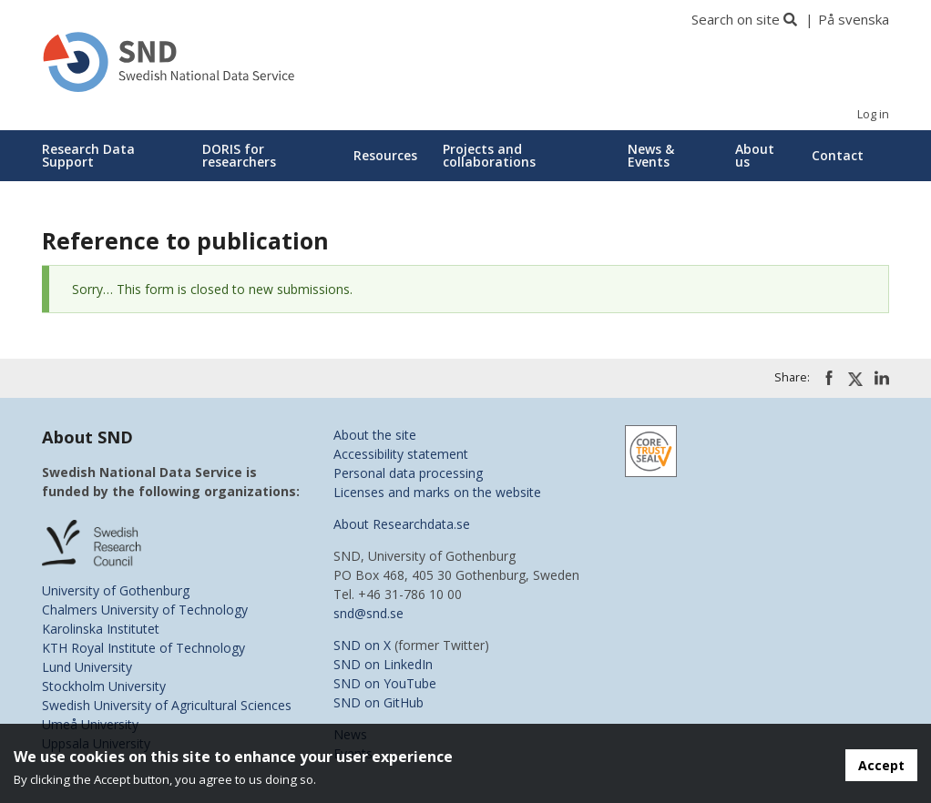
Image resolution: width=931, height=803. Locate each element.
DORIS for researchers (239, 155)
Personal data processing (408, 473)
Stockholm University (104, 686)
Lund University (87, 667)
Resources (385, 155)
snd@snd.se (368, 613)
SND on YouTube (384, 683)
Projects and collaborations (489, 155)
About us (754, 155)
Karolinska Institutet (100, 628)
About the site (374, 434)
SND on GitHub (378, 702)
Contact (838, 155)
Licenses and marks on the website (437, 492)
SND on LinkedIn (383, 664)
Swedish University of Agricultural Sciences (167, 705)
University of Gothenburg (115, 590)
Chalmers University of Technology (145, 609)
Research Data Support (88, 155)
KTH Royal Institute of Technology (143, 647)
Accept (881, 765)
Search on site (735, 19)
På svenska (853, 19)
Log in (873, 114)
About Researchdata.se (401, 524)
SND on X (362, 645)
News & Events (651, 155)
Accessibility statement (400, 453)
